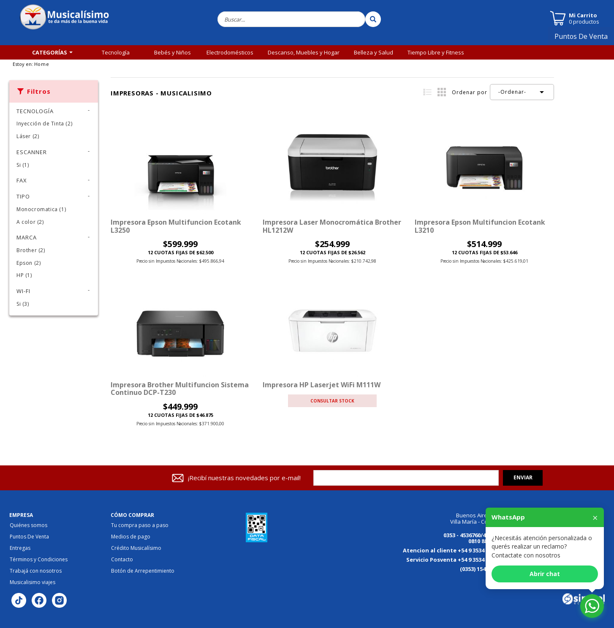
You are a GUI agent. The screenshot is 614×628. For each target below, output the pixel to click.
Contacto (122, 560)
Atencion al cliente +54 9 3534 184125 (453, 550)
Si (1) (22, 165)
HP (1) (24, 275)
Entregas (20, 548)
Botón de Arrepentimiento (142, 571)
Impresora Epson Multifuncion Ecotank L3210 (480, 225)
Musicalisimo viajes (32, 582)
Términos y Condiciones (39, 560)
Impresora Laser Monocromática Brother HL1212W (332, 225)
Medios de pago (130, 537)
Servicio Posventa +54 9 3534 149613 (454, 559)
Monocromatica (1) (41, 209)
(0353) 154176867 (481, 569)
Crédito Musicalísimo (136, 548)
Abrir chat (545, 574)
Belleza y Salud (373, 52)
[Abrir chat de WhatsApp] (592, 606)
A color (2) (30, 222)
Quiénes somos (28, 525)
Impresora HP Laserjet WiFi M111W (321, 384)
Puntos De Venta (584, 39)
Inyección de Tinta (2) (44, 123)
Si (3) (22, 303)
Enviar (522, 477)
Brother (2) (30, 250)
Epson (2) (28, 262)
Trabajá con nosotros (36, 571)
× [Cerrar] (595, 517)
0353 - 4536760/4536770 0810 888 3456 (473, 538)
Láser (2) (27, 136)
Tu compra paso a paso (139, 525)
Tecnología (116, 52)
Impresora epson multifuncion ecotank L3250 (176, 225)
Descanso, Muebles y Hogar (304, 52)
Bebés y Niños (172, 52)
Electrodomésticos (229, 52)
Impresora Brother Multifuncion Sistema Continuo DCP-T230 (180, 388)
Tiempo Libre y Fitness (436, 52)
